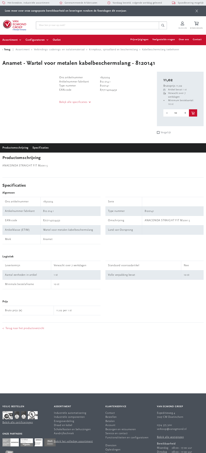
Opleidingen (113, 449)
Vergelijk (166, 132)
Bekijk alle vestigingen (170, 437)
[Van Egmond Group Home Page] (14, 24)
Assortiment (10, 40)
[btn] (197, 11)
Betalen (110, 421)
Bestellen (111, 417)
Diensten (110, 445)
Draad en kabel (63, 425)
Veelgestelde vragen (163, 39)
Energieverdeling (64, 421)
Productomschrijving (15, 147)
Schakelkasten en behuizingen (72, 429)
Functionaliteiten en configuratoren (127, 437)
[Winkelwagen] (197, 25)
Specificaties (41, 147)
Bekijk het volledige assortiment (73, 441)
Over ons (184, 39)
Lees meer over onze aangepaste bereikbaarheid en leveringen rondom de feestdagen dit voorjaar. (66, 10)
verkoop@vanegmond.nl (172, 429)
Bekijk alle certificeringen (17, 422)
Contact (197, 39)
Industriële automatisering (70, 413)
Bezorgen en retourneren (120, 429)
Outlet (57, 40)
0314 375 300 (164, 425)
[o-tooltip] (176, 113)
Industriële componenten (69, 417)
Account (110, 425)
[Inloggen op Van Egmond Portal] (182, 25)
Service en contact (116, 433)
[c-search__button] (163, 25)
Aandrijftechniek (64, 433)
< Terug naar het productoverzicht (23, 328)
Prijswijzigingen (139, 39)
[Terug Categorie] (6, 50)
